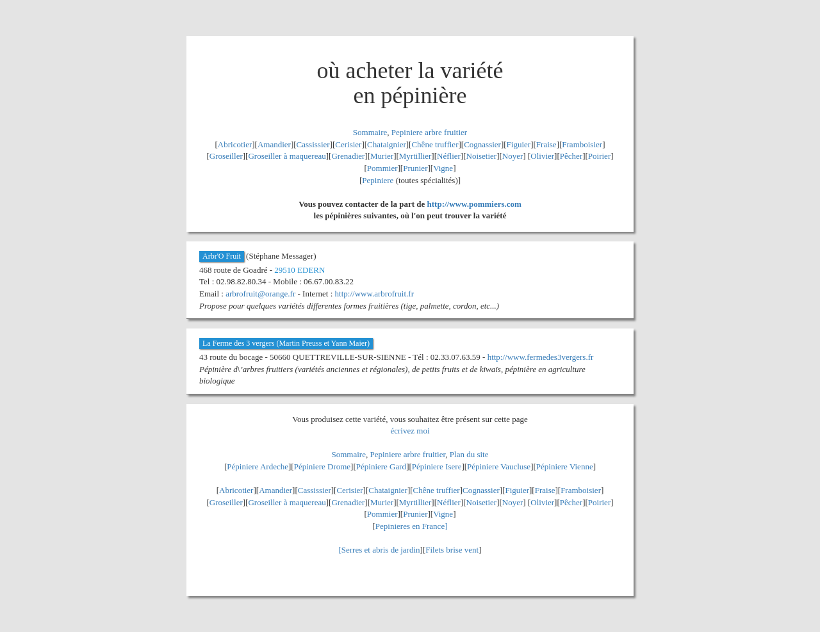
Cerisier (348, 144)
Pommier (382, 168)
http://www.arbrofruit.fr (374, 293)
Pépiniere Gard (381, 466)
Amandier (274, 144)
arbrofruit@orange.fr (260, 293)
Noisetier (481, 156)
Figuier (519, 144)
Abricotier (235, 144)
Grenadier (348, 156)
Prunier (415, 168)
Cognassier (482, 144)
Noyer (512, 156)
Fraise (546, 144)
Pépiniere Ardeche (257, 466)
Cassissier (313, 144)
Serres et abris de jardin (380, 550)
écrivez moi (410, 430)
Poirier (599, 156)
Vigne (443, 168)
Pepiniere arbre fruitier (429, 132)
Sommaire (370, 132)
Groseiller (226, 156)
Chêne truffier (434, 144)
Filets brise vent (452, 550)
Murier (381, 156)
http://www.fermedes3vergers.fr (541, 357)
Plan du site (469, 454)
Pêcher (571, 156)
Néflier (449, 156)
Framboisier (582, 144)
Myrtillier (415, 156)
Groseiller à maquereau (286, 156)
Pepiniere (377, 180)
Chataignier (386, 144)
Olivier (542, 156)
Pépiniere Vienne (564, 466)
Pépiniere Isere (437, 466)
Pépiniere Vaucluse (498, 466)
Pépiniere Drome (322, 466)
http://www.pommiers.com (474, 204)
